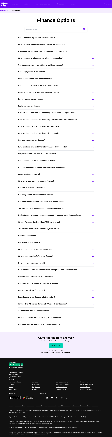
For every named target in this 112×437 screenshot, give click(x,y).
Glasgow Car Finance (62, 382)
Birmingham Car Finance (86, 382)
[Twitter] (42, 397)
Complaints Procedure (64, 406)
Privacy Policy (30, 406)
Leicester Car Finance (86, 389)
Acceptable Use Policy (51, 406)
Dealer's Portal (13, 389)
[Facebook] (61, 397)
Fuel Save (35, 382)
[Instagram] (66, 397)
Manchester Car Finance (86, 384)
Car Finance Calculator (44, 4)
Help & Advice (4, 10)
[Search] (54, 29)
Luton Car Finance (61, 389)
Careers (11, 387)
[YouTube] (52, 397)
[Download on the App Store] (15, 397)
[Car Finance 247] (5, 4)
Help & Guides (61, 4)
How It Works (36, 384)
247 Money (95, 406)
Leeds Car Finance (85, 387)
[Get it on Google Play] (28, 397)
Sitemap (11, 406)
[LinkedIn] (47, 397)
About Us (11, 384)
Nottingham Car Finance (62, 384)
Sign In (107, 4)
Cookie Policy (39, 406)
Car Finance (16, 4)
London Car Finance (61, 387)
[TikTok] (56, 397)
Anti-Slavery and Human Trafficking (81, 406)
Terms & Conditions (20, 406)
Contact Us (35, 389)
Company (74, 4)
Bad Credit (28, 4)
